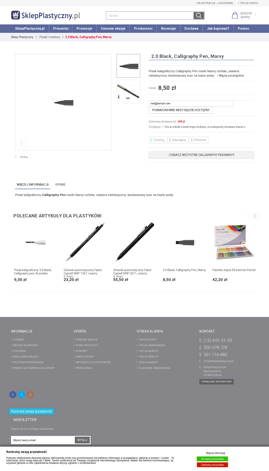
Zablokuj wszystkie (212, 464)
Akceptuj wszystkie (212, 458)
